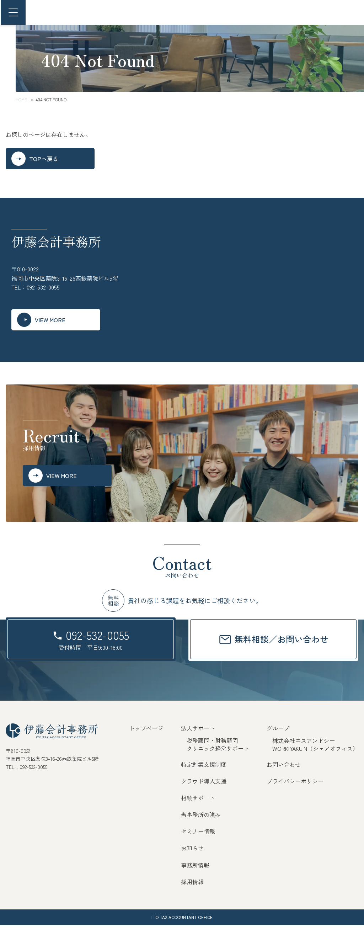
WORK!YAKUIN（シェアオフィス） (315, 763)
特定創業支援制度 (203, 779)
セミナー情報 (198, 846)
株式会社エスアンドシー (303, 755)
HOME (21, 99)
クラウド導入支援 (203, 796)
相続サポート (198, 812)
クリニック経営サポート (218, 763)
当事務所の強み (201, 829)
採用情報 (192, 896)
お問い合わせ (284, 779)
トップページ (146, 743)
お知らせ (192, 863)
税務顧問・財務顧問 (212, 755)
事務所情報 (195, 880)
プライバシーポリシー (295, 796)
